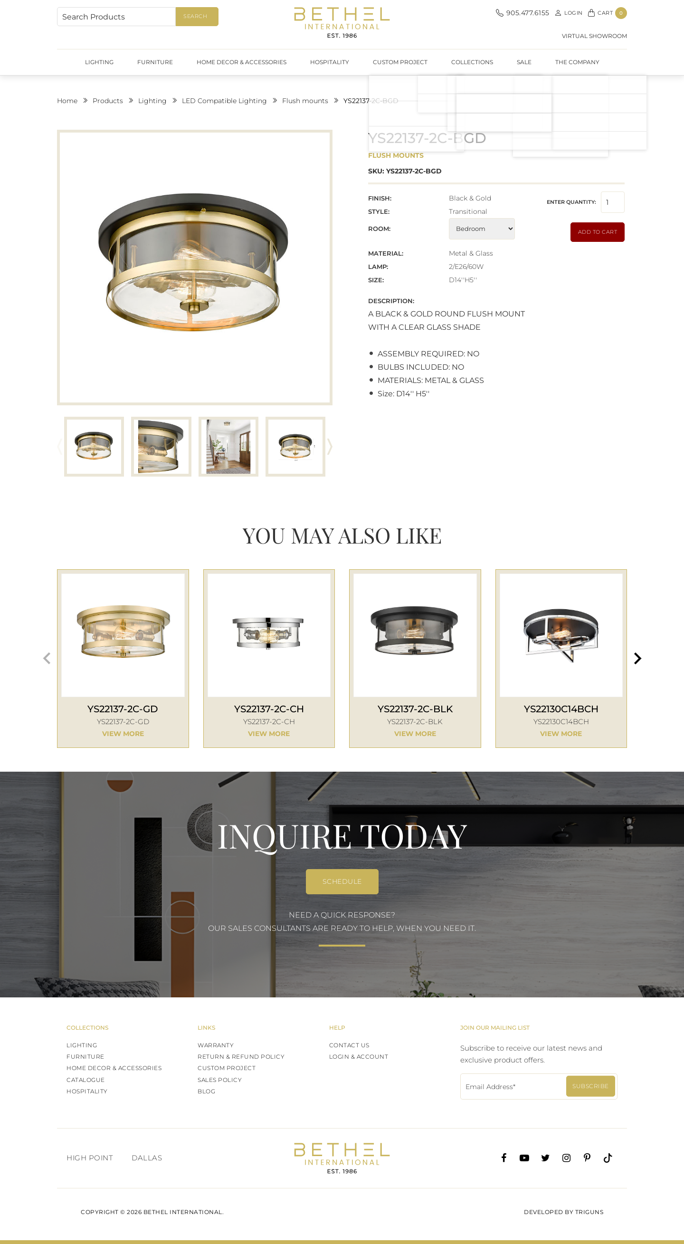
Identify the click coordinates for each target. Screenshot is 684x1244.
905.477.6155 (523, 13)
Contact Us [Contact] (349, 1045)
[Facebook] (503, 1157)
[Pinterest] (587, 1157)
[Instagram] (566, 1157)
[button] (329, 446)
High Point (89, 1157)
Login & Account (359, 1056)
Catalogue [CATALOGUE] (85, 1079)
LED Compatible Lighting (224, 100)
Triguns (589, 1211)
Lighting (99, 62)
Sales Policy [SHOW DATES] (220, 1079)
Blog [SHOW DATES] (206, 1091)
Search (195, 16)
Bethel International (342, 22)
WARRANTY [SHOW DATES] (216, 1045)
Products (108, 100)
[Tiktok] (608, 1157)
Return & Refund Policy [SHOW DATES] (241, 1056)
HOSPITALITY (329, 62)
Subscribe (590, 1086)
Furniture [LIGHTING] (85, 1056)
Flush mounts (305, 100)
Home (67, 100)
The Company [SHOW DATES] (577, 62)
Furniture (155, 62)
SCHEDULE (342, 881)
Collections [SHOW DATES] (472, 62)
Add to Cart (598, 232)
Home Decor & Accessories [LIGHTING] (114, 1068)
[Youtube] (524, 1157)
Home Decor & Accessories (241, 62)
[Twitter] (545, 1157)
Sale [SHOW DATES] (524, 62)
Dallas (147, 1157)
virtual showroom (594, 36)
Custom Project (400, 62)
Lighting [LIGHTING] (81, 1045)
